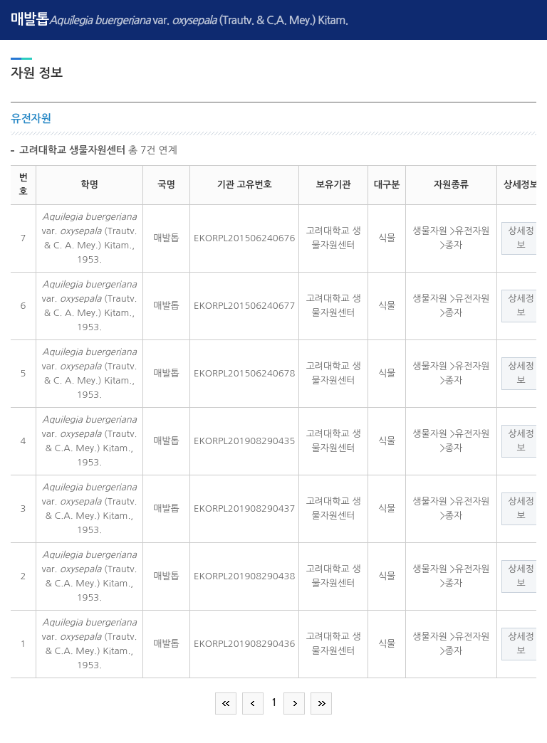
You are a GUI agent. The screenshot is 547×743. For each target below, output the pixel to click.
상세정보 (521, 238)
